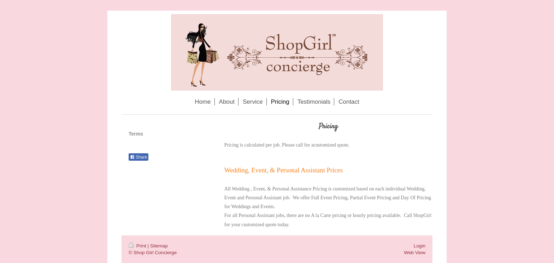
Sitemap (159, 245)
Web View (414, 252)
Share (138, 157)
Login (419, 245)
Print (138, 245)
